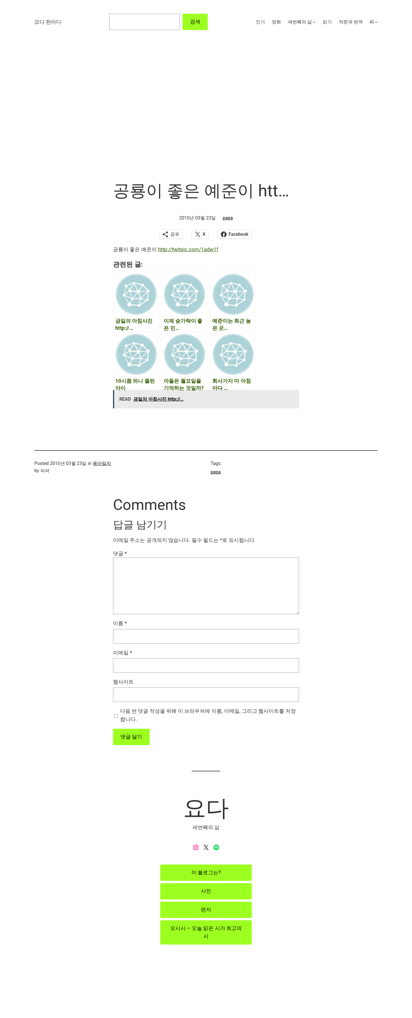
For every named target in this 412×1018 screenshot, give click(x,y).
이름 (120, 623)
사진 (206, 891)
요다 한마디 (47, 22)
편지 (206, 910)
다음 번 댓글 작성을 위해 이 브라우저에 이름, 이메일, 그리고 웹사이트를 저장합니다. (208, 715)
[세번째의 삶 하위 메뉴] (314, 22)
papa (228, 218)
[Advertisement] (206, 120)
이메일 (122, 653)
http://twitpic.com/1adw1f (188, 249)
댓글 (120, 553)
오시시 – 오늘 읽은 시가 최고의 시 (206, 932)
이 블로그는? (206, 872)
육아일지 (102, 463)
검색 (195, 22)
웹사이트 (123, 682)
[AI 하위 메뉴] (376, 22)
